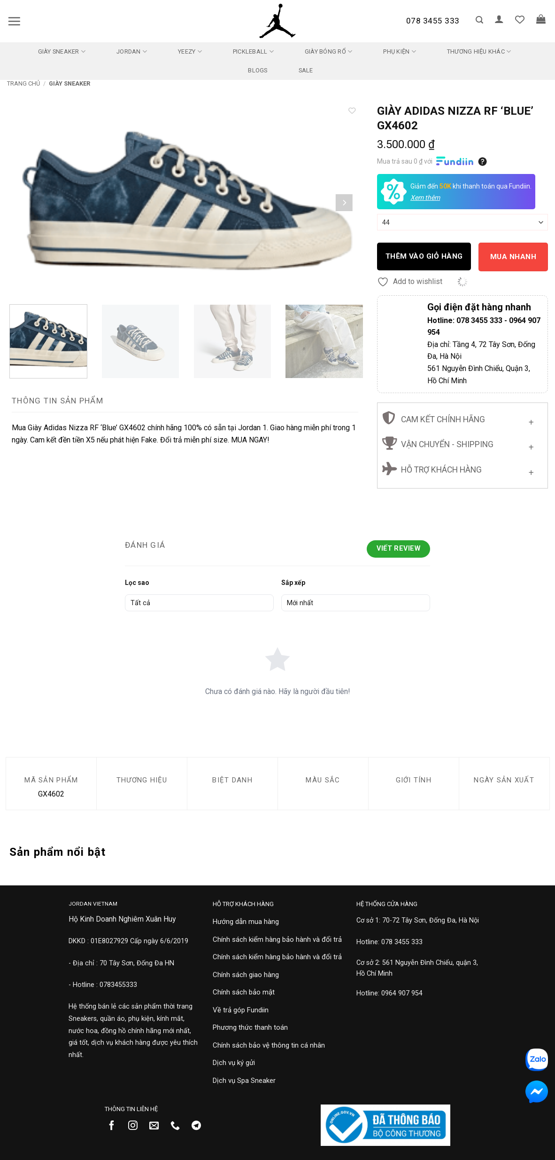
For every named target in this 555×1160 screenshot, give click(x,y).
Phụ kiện (399, 51)
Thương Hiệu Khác (479, 51)
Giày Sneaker (62, 51)
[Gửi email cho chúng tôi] (157, 1126)
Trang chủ (23, 83)
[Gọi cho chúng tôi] (178, 1126)
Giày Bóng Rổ (329, 51)
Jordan (131, 51)
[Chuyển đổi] (531, 420)
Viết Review (398, 548)
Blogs (257, 70)
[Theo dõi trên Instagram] (136, 1126)
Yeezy (190, 51)
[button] (14, 21)
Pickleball (253, 51)
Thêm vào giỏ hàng (424, 256)
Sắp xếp (293, 582)
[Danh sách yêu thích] (520, 19)
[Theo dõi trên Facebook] (115, 1126)
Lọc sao (137, 582)
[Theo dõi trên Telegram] (200, 1126)
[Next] (344, 202)
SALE (306, 70)
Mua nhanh (513, 257)
